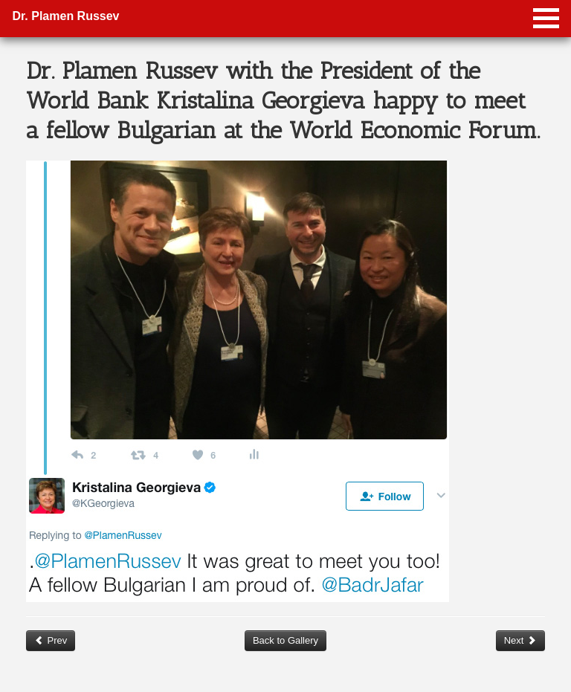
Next (520, 640)
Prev (50, 640)
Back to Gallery (285, 640)
